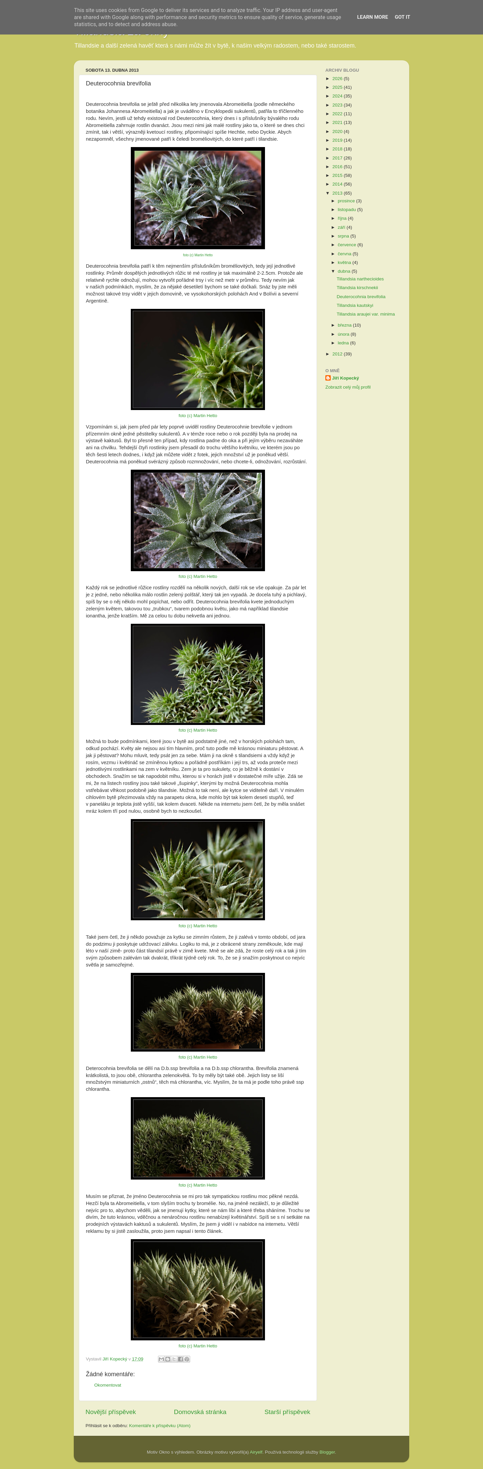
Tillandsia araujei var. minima (366, 314)
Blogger (327, 1452)
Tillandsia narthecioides (360, 278)
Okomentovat (107, 1385)
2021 (338, 122)
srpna (344, 236)
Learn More (372, 17)
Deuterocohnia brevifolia (361, 296)
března (345, 325)
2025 (338, 87)
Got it (402, 17)
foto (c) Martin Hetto (198, 255)
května (345, 262)
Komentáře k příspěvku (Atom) (160, 1425)
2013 (338, 193)
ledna (344, 342)
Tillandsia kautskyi (355, 305)
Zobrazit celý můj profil (348, 387)
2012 (338, 353)
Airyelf (256, 1452)
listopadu (347, 209)
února (344, 334)
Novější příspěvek (111, 1411)
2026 (338, 78)
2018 (338, 148)
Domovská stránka (200, 1411)
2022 (338, 113)
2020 (338, 131)
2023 (338, 105)
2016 (338, 166)
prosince (347, 200)
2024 (338, 95)
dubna (345, 271)
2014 (338, 184)
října (343, 218)
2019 (338, 140)
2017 (338, 157)
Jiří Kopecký (345, 378)
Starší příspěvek (288, 1411)
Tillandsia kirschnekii (357, 287)
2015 (338, 175)
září (342, 227)
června (345, 253)
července (348, 244)
